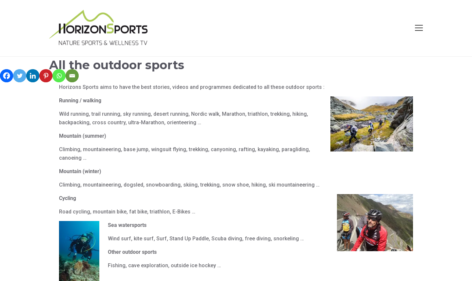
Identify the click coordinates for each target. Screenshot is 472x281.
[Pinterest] (45, 75)
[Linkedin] (32, 75)
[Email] (72, 75)
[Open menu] (419, 28)
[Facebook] (6, 75)
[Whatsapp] (59, 75)
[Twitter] (19, 75)
